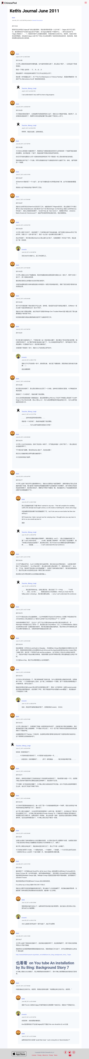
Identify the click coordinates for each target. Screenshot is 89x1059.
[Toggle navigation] (86, 3)
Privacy (51, 1055)
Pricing (39, 1055)
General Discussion (37, 20)
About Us (45, 1055)
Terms (55, 1055)
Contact (34, 1055)
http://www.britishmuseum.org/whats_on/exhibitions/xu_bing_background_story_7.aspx (43, 954)
